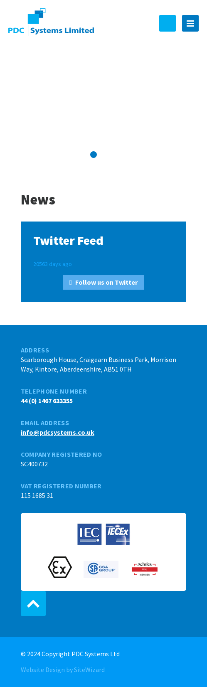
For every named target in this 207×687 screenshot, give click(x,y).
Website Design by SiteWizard (63, 669)
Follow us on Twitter (106, 282)
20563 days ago (52, 264)
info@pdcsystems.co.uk (57, 432)
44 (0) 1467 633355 (167, 23)
